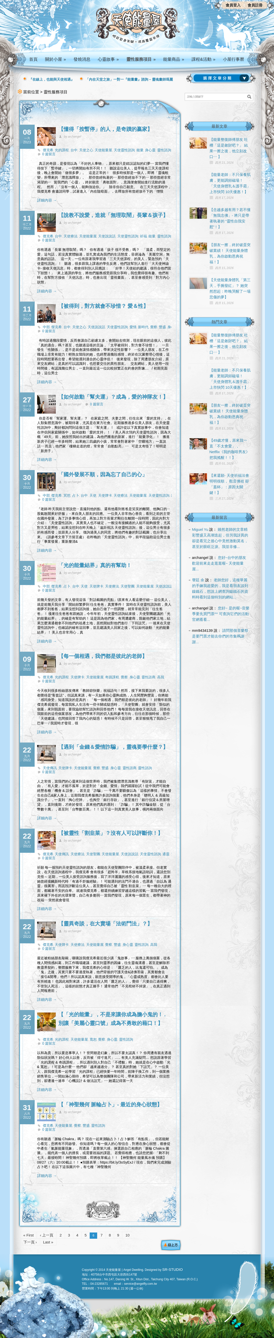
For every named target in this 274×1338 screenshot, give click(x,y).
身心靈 (150, 150)
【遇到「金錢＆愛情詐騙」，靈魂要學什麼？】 (113, 747)
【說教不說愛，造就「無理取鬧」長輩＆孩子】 (113, 215)
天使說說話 (107, 236)
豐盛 (162, 327)
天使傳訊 (50, 768)
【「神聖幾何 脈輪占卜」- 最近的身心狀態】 (110, 1104)
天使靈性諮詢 (124, 150)
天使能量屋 (103, 150)
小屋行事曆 (233, 59)
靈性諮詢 (164, 150)
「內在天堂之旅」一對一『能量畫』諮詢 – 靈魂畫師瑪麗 (129, 79)
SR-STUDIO (172, 1269)
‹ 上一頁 (46, 1235)
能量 (140, 150)
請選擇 (222, 78)
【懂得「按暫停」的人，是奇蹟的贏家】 (105, 129)
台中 (73, 150)
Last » (48, 1242)
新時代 (143, 327)
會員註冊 (255, 5)
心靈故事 (108, 59)
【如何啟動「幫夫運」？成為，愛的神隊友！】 (113, 397)
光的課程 (62, 150)
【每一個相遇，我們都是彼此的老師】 (102, 656)
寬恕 (93, 1039)
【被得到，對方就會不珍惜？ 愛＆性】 (103, 306)
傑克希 (48, 150)
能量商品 (173, 59)
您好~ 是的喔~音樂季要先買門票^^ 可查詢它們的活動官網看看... (221, 614)
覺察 (153, 327)
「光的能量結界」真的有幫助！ (95, 565)
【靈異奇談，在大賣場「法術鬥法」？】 (105, 923)
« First (28, 1235)
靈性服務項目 (141, 59)
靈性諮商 (148, 677)
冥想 (67, 495)
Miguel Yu (200, 529)
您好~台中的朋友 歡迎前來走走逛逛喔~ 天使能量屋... (219, 563)
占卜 (75, 495)
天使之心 (86, 150)
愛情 (133, 327)
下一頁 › (30, 1242)
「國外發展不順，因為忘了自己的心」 (102, 474)
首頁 (33, 59)
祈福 (143, 236)
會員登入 (233, 5)
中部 (46, 327)
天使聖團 (128, 586)
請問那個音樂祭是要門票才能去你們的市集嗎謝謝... (220, 636)
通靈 (165, 854)
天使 (92, 495)
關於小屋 (55, 59)
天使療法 (70, 236)
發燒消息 (81, 59)
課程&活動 (203, 59)
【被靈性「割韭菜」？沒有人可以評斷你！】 (110, 833)
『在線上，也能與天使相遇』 (51, 79)
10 (127, 1235)
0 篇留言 (49, 154)
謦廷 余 (198, 580)
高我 (160, 677)
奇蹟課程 (112, 677)
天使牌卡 (105, 495)
